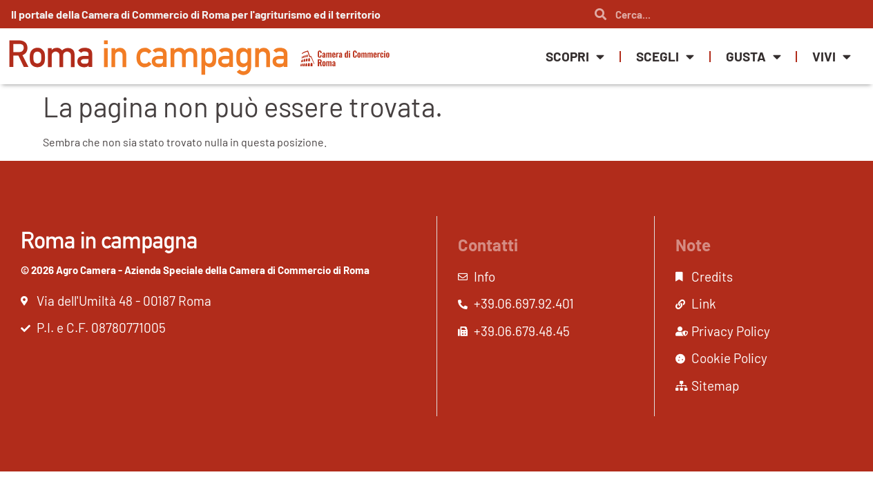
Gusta (753, 56)
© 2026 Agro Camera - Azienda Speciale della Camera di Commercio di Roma (195, 270)
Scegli (665, 56)
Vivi (831, 56)
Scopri (575, 56)
